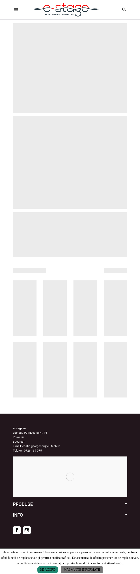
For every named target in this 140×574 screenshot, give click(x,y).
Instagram (27, 530)
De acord (48, 569)
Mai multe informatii (82, 569)
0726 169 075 (33, 450)
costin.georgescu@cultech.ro (41, 446)
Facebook (17, 530)
